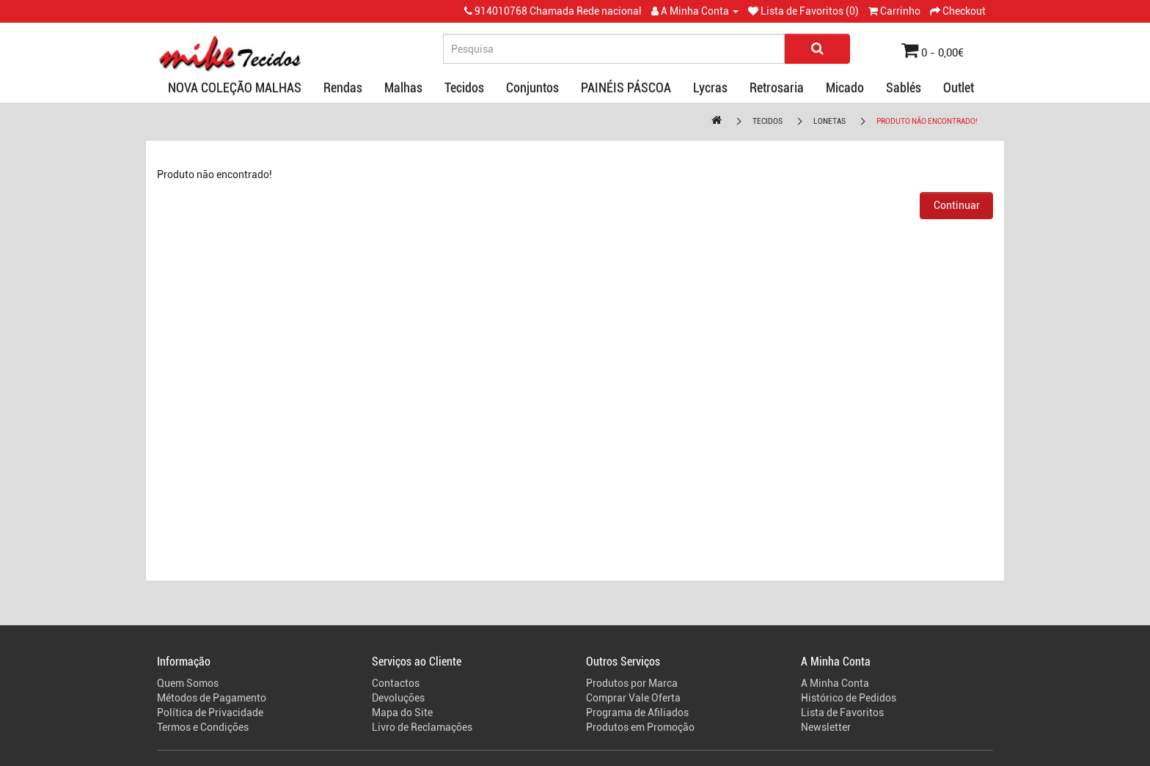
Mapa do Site (402, 712)
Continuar (957, 205)
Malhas (403, 87)
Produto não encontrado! (927, 121)
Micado (845, 87)
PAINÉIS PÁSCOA (626, 87)
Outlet (958, 87)
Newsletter (826, 727)
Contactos (396, 683)
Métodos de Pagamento (211, 698)
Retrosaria (777, 87)
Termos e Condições (203, 727)
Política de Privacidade (210, 712)
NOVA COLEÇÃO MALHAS (234, 87)
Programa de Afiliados (637, 712)
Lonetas (829, 121)
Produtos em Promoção (640, 727)
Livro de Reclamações (422, 727)
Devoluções (398, 698)
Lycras (710, 87)
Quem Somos (188, 683)
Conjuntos (532, 87)
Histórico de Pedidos (848, 698)
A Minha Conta (835, 683)
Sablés (903, 87)
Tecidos (464, 87)
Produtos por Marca (632, 683)
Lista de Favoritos (842, 712)
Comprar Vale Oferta (633, 698)
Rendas (342, 87)
